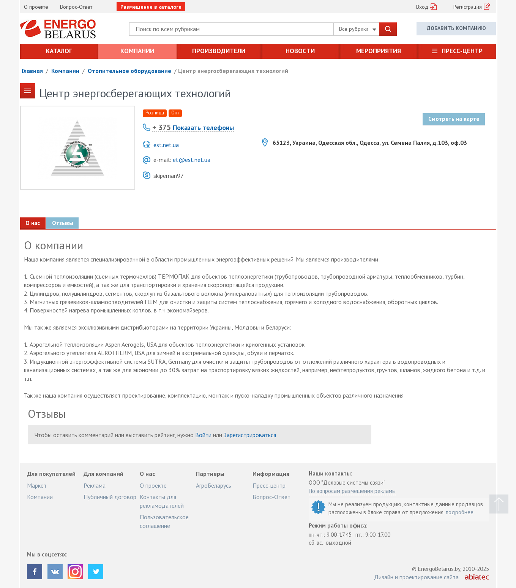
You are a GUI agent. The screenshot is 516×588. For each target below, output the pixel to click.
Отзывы (63, 223)
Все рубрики (357, 28)
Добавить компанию (456, 28)
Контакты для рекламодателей (162, 501)
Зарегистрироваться (250, 435)
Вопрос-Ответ (76, 6)
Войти (203, 435)
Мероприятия (378, 51)
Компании (137, 51)
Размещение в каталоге (150, 6)
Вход (422, 6)
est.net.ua (166, 145)
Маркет (37, 485)
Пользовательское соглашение (164, 521)
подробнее (459, 512)
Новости (300, 51)
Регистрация (467, 6)
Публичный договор (110, 497)
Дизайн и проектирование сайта (416, 577)
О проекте (36, 6)
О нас (33, 223)
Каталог (59, 51)
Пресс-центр (462, 51)
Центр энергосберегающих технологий (233, 70)
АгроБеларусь (213, 485)
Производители (218, 51)
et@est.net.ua (191, 159)
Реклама (95, 485)
